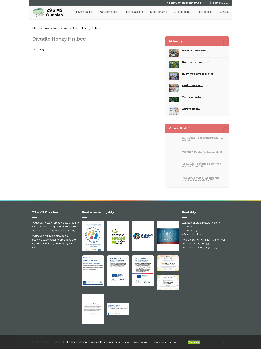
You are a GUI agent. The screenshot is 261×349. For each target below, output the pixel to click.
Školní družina (158, 11)
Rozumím (194, 342)
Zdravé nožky (191, 108)
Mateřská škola (133, 11)
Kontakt (224, 11)
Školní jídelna (182, 11)
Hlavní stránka (83, 11)
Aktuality (175, 41)
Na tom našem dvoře (196, 62)
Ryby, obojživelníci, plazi (198, 73)
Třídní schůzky (191, 97)
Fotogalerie (205, 11)
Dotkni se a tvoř (192, 85)
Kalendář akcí (60, 28)
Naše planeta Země (195, 50)
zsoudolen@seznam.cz (186, 2)
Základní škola (108, 11)
